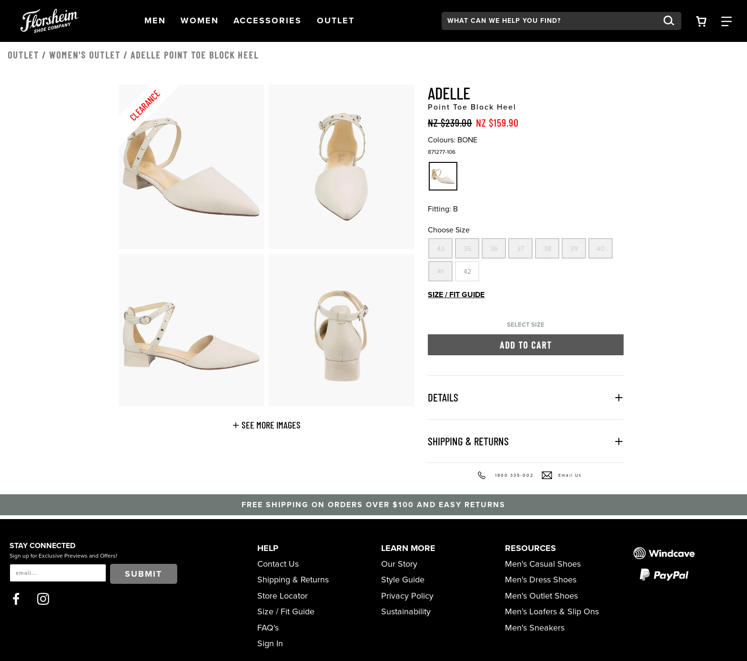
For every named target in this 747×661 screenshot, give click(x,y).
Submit (143, 574)
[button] (155, 20)
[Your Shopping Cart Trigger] (701, 20)
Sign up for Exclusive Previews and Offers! (63, 555)
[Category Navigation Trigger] (726, 21)
